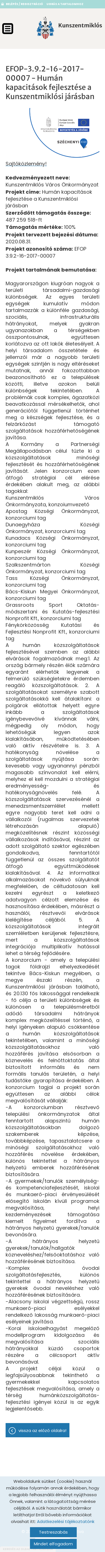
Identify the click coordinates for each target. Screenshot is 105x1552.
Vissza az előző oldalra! (42, 1430)
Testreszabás (53, 1532)
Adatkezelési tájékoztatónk (65, 1521)
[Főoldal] (45, 28)
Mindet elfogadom (53, 1544)
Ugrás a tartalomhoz (64, 4)
